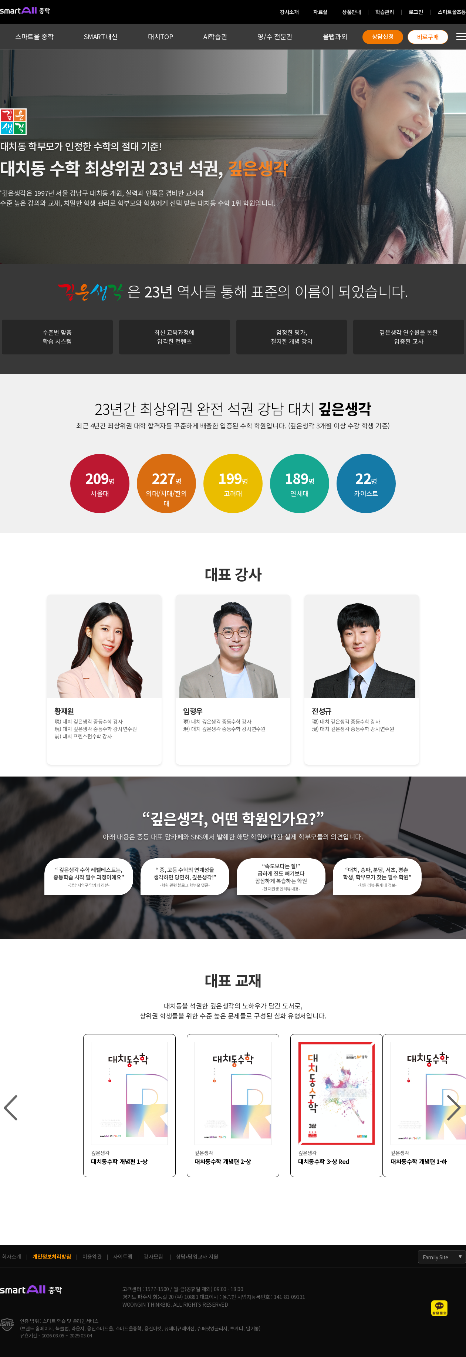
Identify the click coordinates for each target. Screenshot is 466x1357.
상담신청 (383, 36)
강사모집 (153, 1256)
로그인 (416, 12)
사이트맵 (122, 1256)
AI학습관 (215, 36)
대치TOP (160, 36)
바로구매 (428, 36)
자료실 (320, 12)
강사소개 (289, 12)
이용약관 (92, 1256)
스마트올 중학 (34, 36)
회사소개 (11, 1256)
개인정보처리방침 (52, 1256)
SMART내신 (100, 36)
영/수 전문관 (274, 36)
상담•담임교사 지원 (197, 1256)
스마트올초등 (452, 12)
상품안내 (351, 12)
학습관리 (384, 12)
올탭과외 (335, 36)
